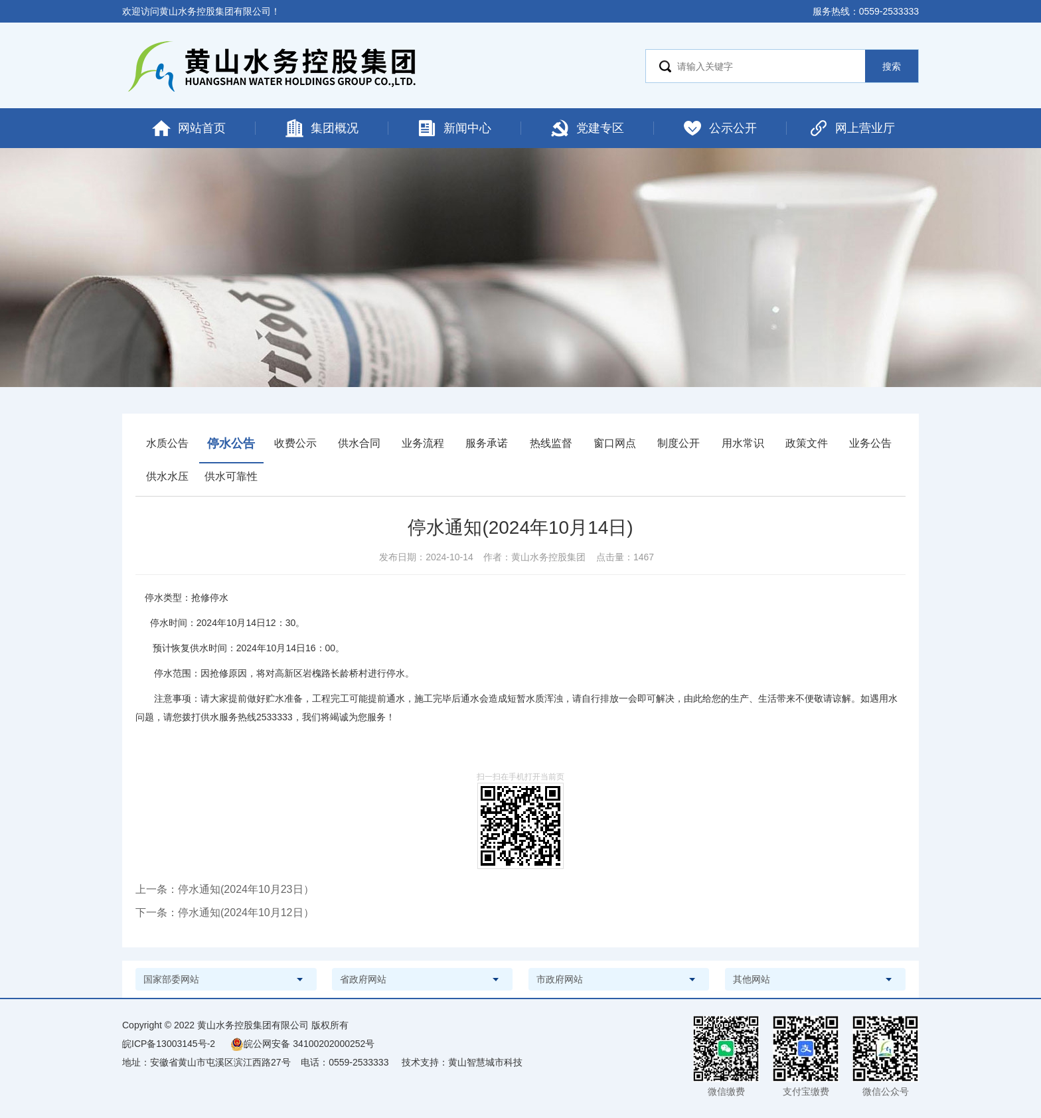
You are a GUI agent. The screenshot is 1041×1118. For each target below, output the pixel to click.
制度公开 (678, 443)
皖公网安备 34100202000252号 (302, 1043)
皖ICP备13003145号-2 (168, 1043)
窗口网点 (615, 443)
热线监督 (551, 443)
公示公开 (719, 128)
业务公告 (870, 443)
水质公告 (167, 443)
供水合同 (359, 443)
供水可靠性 (231, 476)
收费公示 (295, 443)
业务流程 (423, 443)
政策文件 (806, 443)
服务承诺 (486, 443)
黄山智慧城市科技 (485, 1062)
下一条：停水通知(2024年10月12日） (224, 912)
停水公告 (231, 443)
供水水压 (167, 476)
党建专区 (587, 128)
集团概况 (321, 128)
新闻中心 (454, 128)
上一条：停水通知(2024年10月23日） (224, 889)
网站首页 (188, 128)
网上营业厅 (852, 128)
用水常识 (743, 443)
